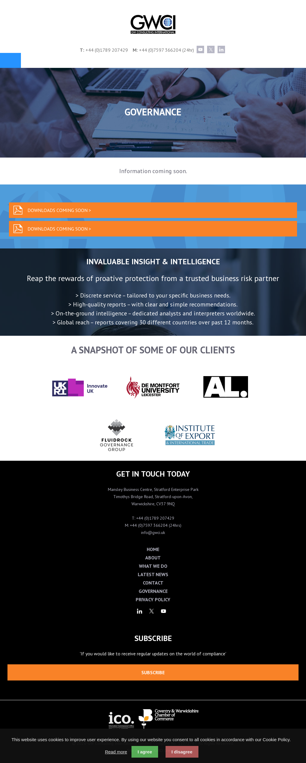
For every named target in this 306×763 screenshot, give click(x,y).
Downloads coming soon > (59, 210)
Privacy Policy (153, 599)
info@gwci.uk (153, 532)
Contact (153, 583)
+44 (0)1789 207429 (106, 50)
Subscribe (153, 672)
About (153, 558)
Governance (153, 591)
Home (153, 549)
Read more (116, 751)
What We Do (153, 566)
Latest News (153, 574)
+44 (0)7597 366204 (160, 50)
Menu (10, 60)
